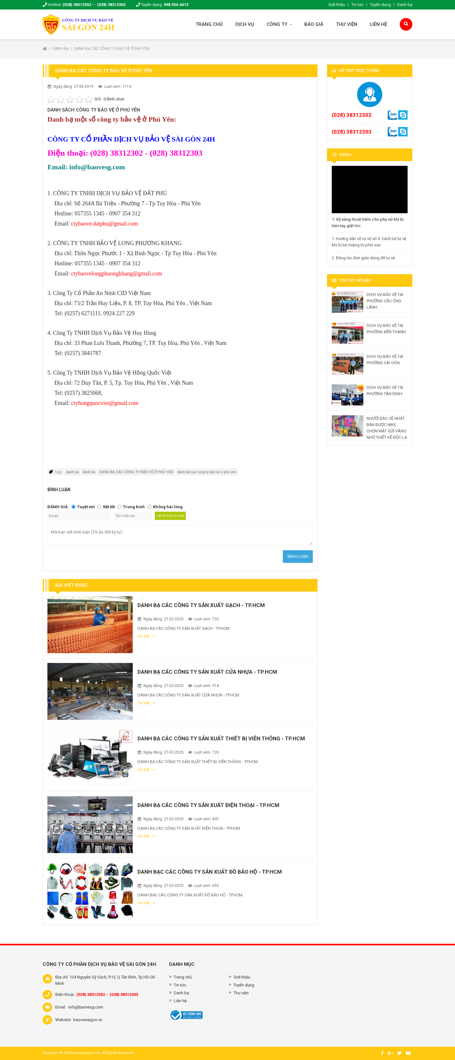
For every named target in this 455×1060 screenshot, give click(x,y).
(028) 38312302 (352, 115)
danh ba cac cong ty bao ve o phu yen (206, 472)
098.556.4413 (176, 4)
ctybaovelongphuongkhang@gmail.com (116, 273)
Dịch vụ (244, 24)
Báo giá (313, 24)
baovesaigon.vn (87, 1019)
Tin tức (357, 4)
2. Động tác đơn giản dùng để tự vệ (363, 258)
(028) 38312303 (111, 4)
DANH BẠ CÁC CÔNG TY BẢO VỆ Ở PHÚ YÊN (111, 48)
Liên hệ (378, 24)
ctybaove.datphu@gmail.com (104, 223)
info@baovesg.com (85, 1007)
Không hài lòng (168, 506)
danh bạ (72, 472)
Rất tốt (109, 506)
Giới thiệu (336, 4)
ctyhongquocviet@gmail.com (104, 403)
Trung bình (134, 506)
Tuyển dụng (380, 4)
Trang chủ (209, 24)
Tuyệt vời (86, 506)
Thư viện (346, 24)
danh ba (89, 472)
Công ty (279, 24)
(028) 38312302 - (78, 4)
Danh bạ (404, 4)
